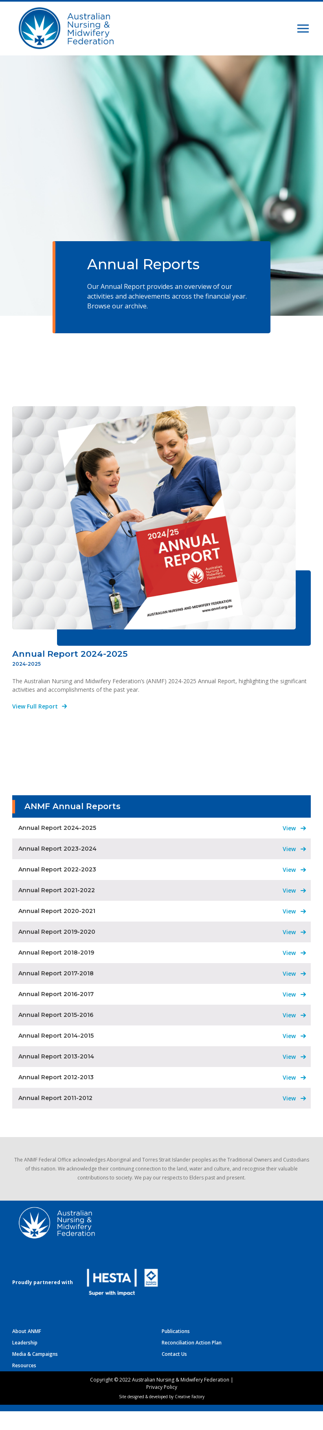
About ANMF (26, 1349)
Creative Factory (189, 1415)
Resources (24, 1384)
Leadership (24, 1361)
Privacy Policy (161, 1405)
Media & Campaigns (35, 1372)
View (289, 847)
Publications (176, 1349)
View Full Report (35, 725)
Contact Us (174, 1372)
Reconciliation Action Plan (192, 1361)
